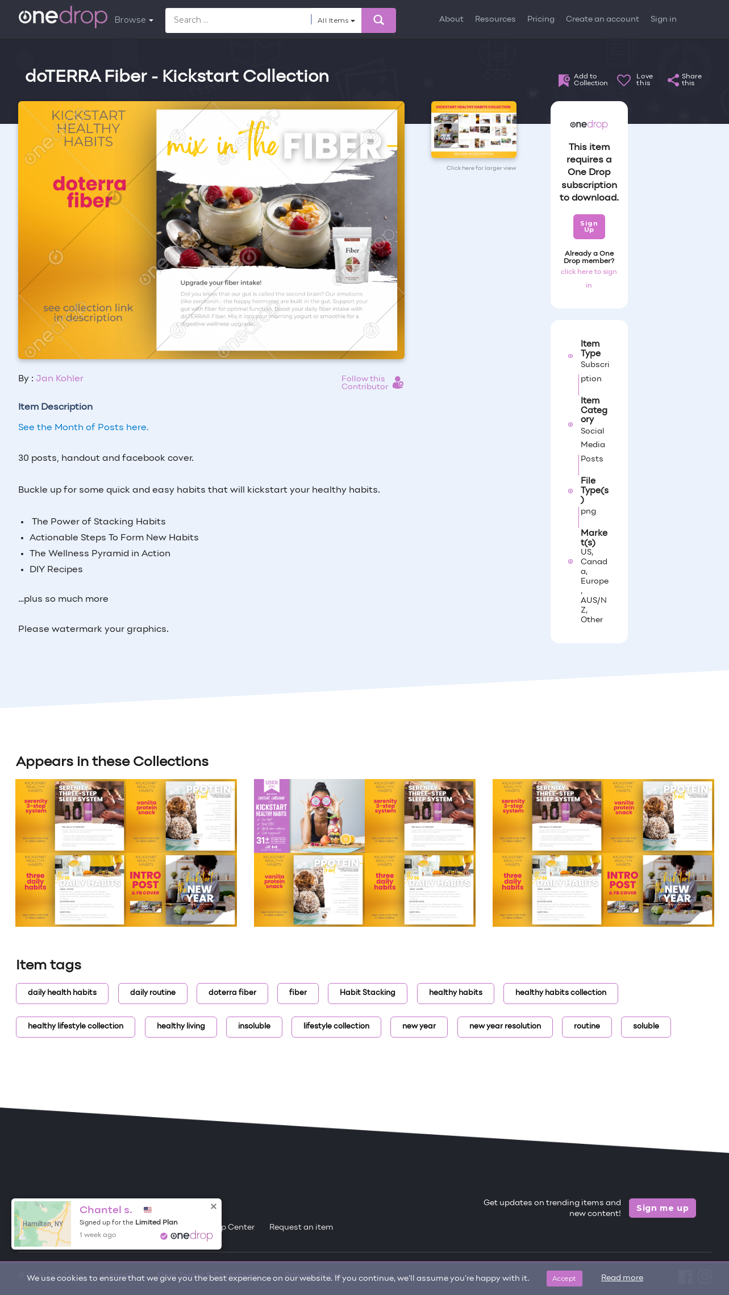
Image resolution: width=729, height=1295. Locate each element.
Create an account (602, 19)
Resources (495, 19)
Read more (622, 1278)
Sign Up (589, 226)
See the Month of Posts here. (83, 427)
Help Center (231, 1227)
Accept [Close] (564, 1278)
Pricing (541, 19)
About (451, 19)
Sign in (664, 19)
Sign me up (662, 1208)
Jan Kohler (60, 379)
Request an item (301, 1227)
